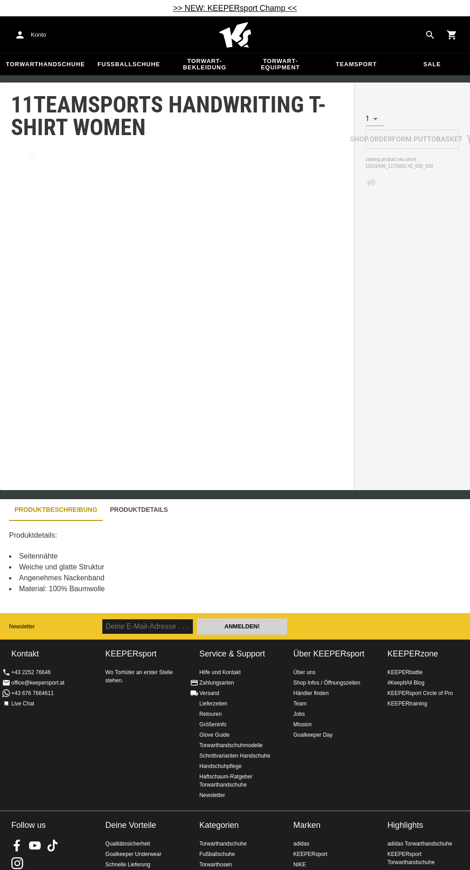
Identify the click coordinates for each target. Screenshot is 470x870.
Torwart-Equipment (280, 64)
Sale (432, 64)
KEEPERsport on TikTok (52, 845)
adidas (301, 844)
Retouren (210, 714)
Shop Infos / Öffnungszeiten (326, 683)
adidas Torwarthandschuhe (419, 844)
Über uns (304, 672)
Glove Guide (214, 735)
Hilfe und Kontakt (219, 672)
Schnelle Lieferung (128, 864)
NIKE (299, 864)
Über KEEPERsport (328, 653)
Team (300, 703)
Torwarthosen (215, 864)
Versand (209, 693)
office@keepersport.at (37, 683)
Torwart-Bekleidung (204, 64)
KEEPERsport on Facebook (17, 845)
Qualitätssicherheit (128, 844)
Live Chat (22, 703)
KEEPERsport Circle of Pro (420, 693)
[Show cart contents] (452, 35)
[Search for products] (430, 35)
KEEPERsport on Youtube (35, 845)
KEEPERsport (310, 854)
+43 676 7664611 (32, 693)
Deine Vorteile (131, 825)
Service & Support (232, 653)
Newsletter (22, 626)
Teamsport (356, 64)
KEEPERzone (412, 653)
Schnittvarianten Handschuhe (234, 756)
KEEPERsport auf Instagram (17, 863)
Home (235, 35)
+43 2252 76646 (31, 672)
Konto (38, 34)
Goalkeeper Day (313, 735)
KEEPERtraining (407, 703)
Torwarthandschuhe (45, 64)
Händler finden (311, 693)
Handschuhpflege (220, 766)
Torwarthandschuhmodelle (231, 745)
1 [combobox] (367, 118)
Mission (302, 724)
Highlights (405, 825)
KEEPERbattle (404, 672)
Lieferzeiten (213, 703)
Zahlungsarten (216, 683)
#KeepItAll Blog (405, 683)
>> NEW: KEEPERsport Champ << (235, 8)
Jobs (299, 714)
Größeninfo (212, 724)
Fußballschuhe (128, 64)
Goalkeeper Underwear (134, 854)
